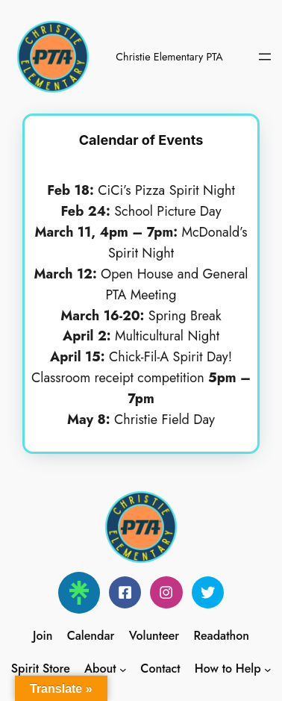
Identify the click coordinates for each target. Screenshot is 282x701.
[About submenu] (123, 669)
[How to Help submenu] (268, 669)
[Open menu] (265, 57)
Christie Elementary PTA (169, 56)
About (100, 668)
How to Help (228, 668)
